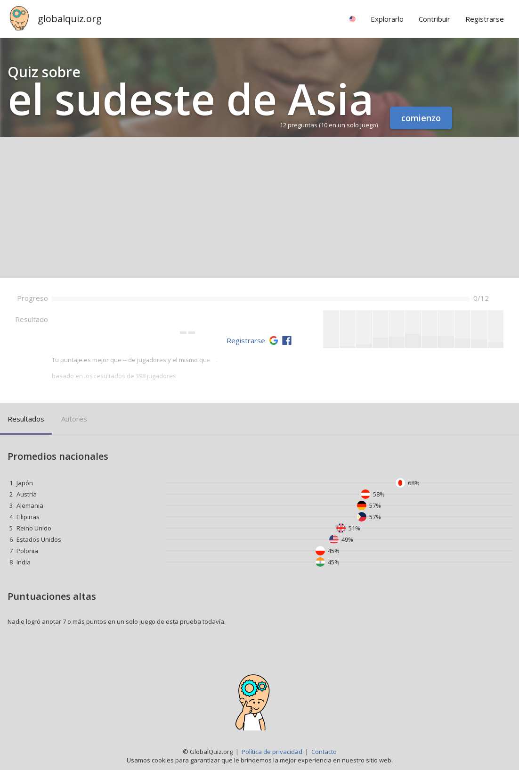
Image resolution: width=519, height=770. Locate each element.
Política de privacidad (272, 751)
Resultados (26, 418)
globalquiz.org (70, 18)
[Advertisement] (259, 207)
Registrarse (246, 340)
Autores (74, 418)
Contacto (324, 751)
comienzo (421, 118)
